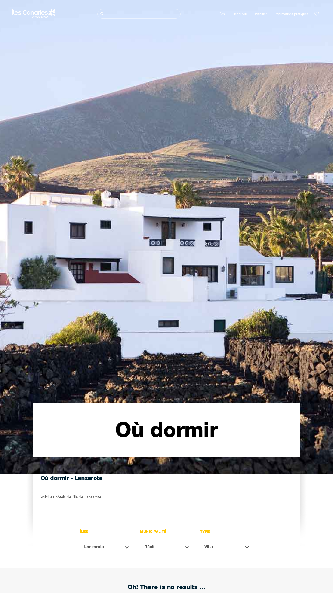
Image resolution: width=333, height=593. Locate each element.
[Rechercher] (139, 14)
